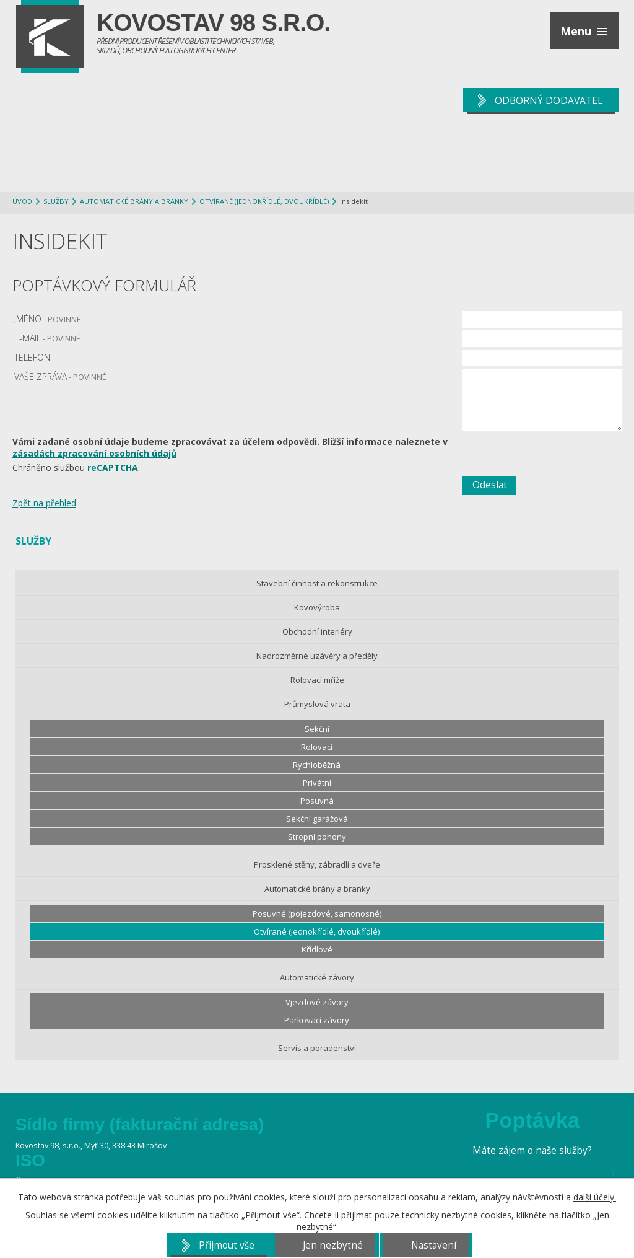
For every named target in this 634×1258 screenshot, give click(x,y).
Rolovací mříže (317, 679)
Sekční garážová (317, 818)
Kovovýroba (317, 607)
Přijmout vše (226, 1245)
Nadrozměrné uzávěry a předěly (317, 655)
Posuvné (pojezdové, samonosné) (317, 913)
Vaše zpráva (60, 376)
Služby (56, 201)
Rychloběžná (317, 764)
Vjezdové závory (317, 1002)
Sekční (317, 728)
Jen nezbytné (333, 1245)
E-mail (47, 338)
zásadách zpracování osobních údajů (94, 453)
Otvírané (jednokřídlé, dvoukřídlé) (264, 201)
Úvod (22, 201)
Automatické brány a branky (134, 201)
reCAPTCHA (112, 467)
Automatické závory (317, 977)
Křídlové (317, 949)
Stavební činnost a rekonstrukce (317, 583)
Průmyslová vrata (317, 704)
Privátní (317, 782)
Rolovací (316, 746)
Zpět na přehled (44, 503)
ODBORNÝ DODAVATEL (548, 100)
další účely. (594, 1197)
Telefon (32, 357)
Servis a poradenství (317, 1047)
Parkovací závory (316, 1020)
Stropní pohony (317, 836)
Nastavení (433, 1245)
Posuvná (317, 800)
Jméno (47, 319)
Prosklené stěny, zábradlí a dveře (317, 864)
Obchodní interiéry (317, 631)
